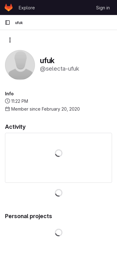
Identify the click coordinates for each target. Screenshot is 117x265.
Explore (27, 7)
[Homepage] (8, 7)
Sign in (103, 7)
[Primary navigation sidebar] (7, 23)
